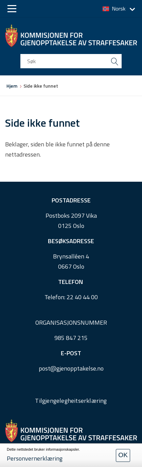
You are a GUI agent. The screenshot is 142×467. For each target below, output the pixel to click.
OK (122, 455)
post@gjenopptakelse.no (71, 368)
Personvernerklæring (35, 458)
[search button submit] (114, 61)
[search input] (71, 61)
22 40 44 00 (82, 297)
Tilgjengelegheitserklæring (71, 400)
